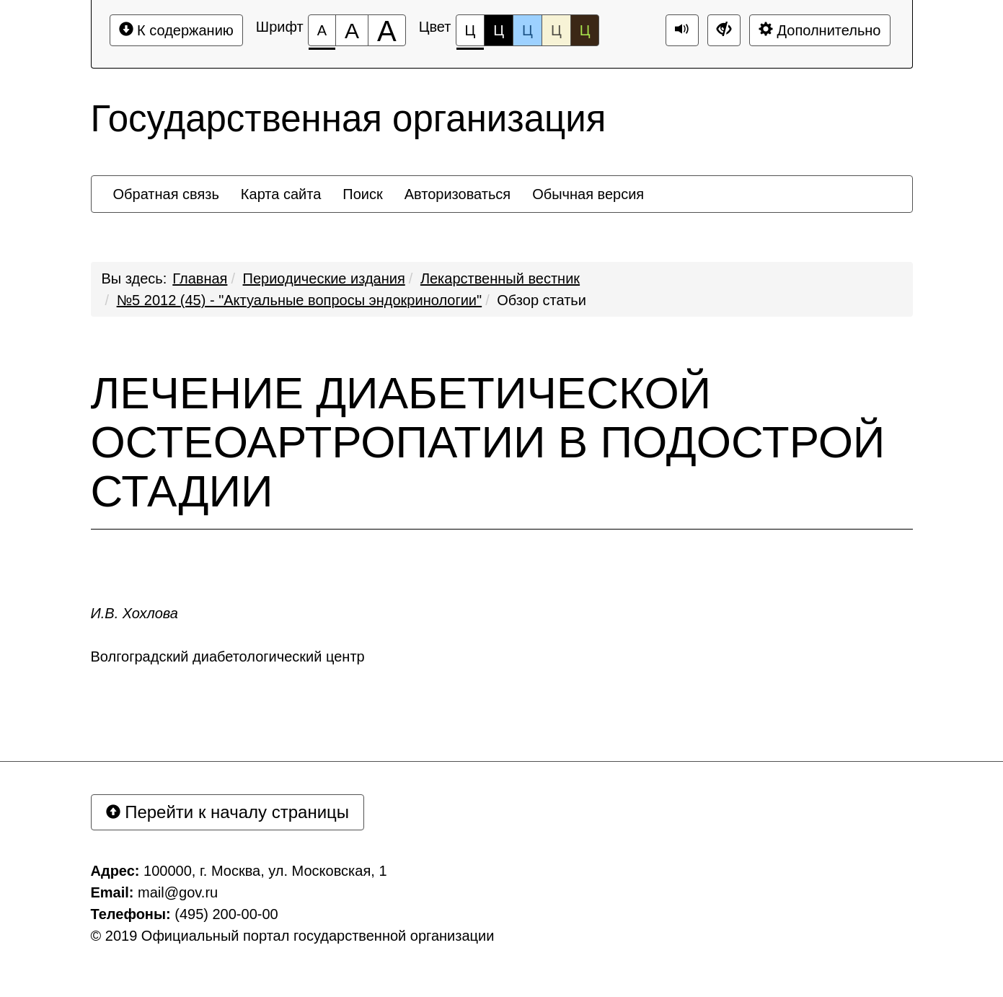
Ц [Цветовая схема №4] (556, 30)
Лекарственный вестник (500, 278)
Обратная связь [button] (166, 194)
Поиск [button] (362, 194)
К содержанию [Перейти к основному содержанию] (176, 30)
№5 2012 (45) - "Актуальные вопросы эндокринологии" (299, 300)
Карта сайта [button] (281, 194)
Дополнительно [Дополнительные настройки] (820, 30)
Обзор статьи (541, 300)
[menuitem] (166, 194)
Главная (199, 278)
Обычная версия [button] (588, 194)
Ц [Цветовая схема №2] (498, 30)
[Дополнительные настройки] (724, 30)
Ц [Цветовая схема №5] (585, 30)
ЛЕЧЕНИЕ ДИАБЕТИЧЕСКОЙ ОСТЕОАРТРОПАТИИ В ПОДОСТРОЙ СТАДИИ (488, 442)
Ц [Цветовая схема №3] (527, 30)
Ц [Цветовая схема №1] (470, 34)
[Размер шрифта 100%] (322, 30)
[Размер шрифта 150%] (351, 30)
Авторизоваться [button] (458, 194)
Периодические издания (324, 278)
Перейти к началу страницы (228, 812)
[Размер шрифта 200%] (387, 30)
